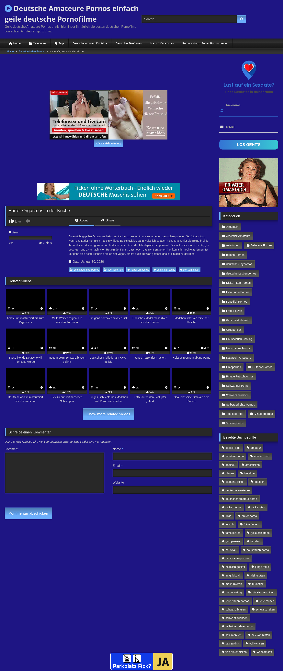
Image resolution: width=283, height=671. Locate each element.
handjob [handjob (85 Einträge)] (255, 514)
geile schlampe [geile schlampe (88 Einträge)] (260, 505)
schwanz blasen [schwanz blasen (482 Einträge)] (235, 582)
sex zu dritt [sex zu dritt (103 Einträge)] (232, 616)
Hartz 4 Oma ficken (162, 43)
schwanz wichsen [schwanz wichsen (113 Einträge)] (236, 590)
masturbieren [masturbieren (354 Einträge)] (233, 556)
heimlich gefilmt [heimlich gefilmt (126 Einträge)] (235, 539)
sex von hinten (189, 269)
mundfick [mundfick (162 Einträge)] (258, 556)
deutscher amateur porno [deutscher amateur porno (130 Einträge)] (241, 471)
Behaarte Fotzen (260, 235)
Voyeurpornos (234, 396)
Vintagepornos (263, 388)
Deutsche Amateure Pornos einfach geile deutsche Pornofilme (72, 14)
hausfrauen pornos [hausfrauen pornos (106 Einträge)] (237, 531)
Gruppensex (233, 311)
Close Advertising (108, 143)
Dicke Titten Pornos (238, 269)
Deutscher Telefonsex (129, 43)
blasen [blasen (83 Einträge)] (229, 446)
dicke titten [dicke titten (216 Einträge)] (258, 480)
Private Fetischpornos (239, 354)
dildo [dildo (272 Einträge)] (228, 488)
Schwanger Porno (237, 362)
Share (107, 220)
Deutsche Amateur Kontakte (90, 43)
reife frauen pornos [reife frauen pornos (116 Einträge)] (237, 573)
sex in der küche (164, 269)
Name (118, 449)
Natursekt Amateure (238, 337)
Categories (39, 43)
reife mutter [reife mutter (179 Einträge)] (266, 573)
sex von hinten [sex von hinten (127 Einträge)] (261, 607)
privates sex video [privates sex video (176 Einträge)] (263, 565)
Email (118, 465)
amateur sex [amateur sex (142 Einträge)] (262, 429)
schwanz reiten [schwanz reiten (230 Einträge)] (265, 582)
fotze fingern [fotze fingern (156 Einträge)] (251, 497)
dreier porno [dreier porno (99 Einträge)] (249, 488)
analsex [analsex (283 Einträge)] (230, 437)
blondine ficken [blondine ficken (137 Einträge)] (234, 454)
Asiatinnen (232, 235)
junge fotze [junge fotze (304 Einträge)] (262, 539)
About (81, 220)
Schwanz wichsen (237, 371)
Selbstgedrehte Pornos (31, 51)
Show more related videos (108, 414)
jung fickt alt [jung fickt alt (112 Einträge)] (232, 548)
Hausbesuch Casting (239, 320)
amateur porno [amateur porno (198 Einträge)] (234, 429)
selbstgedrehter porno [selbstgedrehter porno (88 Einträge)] (239, 599)
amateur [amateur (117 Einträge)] (256, 420)
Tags (61, 43)
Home (17, 43)
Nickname (233, 105)
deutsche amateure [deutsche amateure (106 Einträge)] (237, 463)
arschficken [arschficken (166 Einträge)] (252, 437)
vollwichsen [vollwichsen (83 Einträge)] (256, 616)
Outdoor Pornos (262, 345)
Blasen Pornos (235, 243)
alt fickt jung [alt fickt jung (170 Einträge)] (232, 420)
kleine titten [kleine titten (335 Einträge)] (258, 548)
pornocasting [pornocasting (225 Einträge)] (233, 565)
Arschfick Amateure (261, 226)
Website (118, 482)
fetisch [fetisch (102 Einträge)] (229, 497)
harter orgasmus (138, 269)
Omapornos (233, 345)
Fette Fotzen (234, 294)
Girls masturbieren (237, 303)
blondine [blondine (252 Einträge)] (249, 446)
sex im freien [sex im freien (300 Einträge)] (233, 607)
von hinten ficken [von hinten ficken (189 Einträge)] (236, 624)
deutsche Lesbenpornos (241, 260)
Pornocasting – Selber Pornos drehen (205, 43)
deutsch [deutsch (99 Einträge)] (259, 454)
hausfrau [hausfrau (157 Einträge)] (230, 522)
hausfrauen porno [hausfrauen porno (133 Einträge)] (258, 522)
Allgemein (232, 226)
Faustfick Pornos (236, 285)
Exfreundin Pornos (237, 277)
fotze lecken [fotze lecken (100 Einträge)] (233, 505)
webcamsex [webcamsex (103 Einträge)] (264, 624)
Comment (11, 449)
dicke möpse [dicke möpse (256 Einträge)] (233, 480)
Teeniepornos (113, 269)
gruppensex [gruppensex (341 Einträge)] (232, 514)
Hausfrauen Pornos (238, 328)
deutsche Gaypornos (239, 251)
